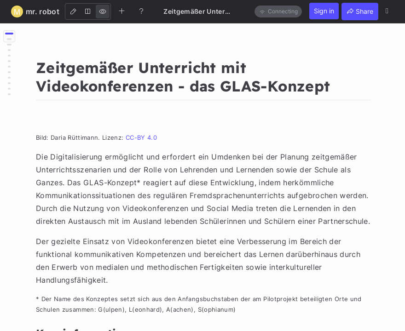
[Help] (141, 11)
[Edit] (73, 11)
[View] (103, 11)
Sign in (324, 11)
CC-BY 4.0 (141, 137)
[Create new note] (122, 11)
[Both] (88, 11)
